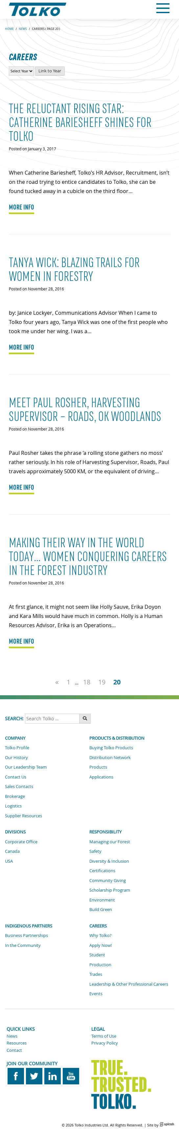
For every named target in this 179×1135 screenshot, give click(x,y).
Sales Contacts (19, 786)
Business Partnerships (26, 935)
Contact (14, 1050)
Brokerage (15, 796)
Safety (95, 851)
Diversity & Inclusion (109, 861)
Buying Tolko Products (111, 748)
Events (95, 994)
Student (97, 955)
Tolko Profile (17, 748)
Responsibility (105, 832)
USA (9, 861)
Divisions (15, 832)
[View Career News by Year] (21, 71)
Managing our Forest (109, 842)
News (23, 29)
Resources (17, 1043)
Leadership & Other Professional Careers (128, 984)
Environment (102, 900)
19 (101, 681)
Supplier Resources (23, 816)
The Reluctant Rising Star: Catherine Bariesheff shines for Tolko (80, 122)
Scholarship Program (109, 890)
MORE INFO (21, 207)
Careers (98, 926)
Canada (12, 851)
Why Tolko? (100, 935)
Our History (16, 757)
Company (15, 738)
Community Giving (107, 880)
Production (100, 965)
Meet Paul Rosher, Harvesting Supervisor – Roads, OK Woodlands (85, 410)
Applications (101, 777)
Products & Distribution (117, 738)
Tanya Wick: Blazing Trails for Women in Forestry (74, 270)
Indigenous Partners (28, 926)
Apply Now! (100, 945)
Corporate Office (21, 842)
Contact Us (15, 777)
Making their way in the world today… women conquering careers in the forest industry (88, 557)
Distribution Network (110, 757)
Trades (95, 974)
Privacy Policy (104, 1043)
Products (98, 767)
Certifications (102, 871)
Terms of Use (103, 1036)
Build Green (100, 909)
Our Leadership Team (26, 767)
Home (9, 29)
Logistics (13, 806)
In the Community (23, 945)
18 (86, 681)
